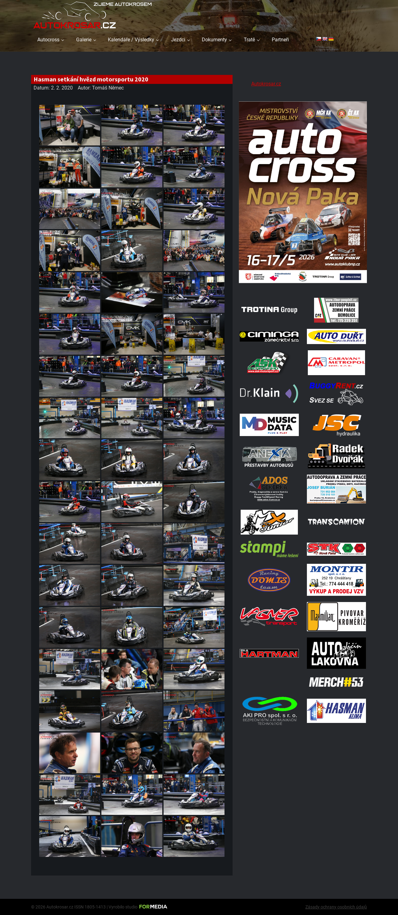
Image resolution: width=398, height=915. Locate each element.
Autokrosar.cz (266, 84)
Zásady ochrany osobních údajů (336, 906)
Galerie (83, 40)
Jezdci (178, 40)
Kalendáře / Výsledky (131, 40)
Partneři (280, 40)
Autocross (48, 40)
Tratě (249, 40)
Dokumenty (214, 40)
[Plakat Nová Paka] (303, 284)
